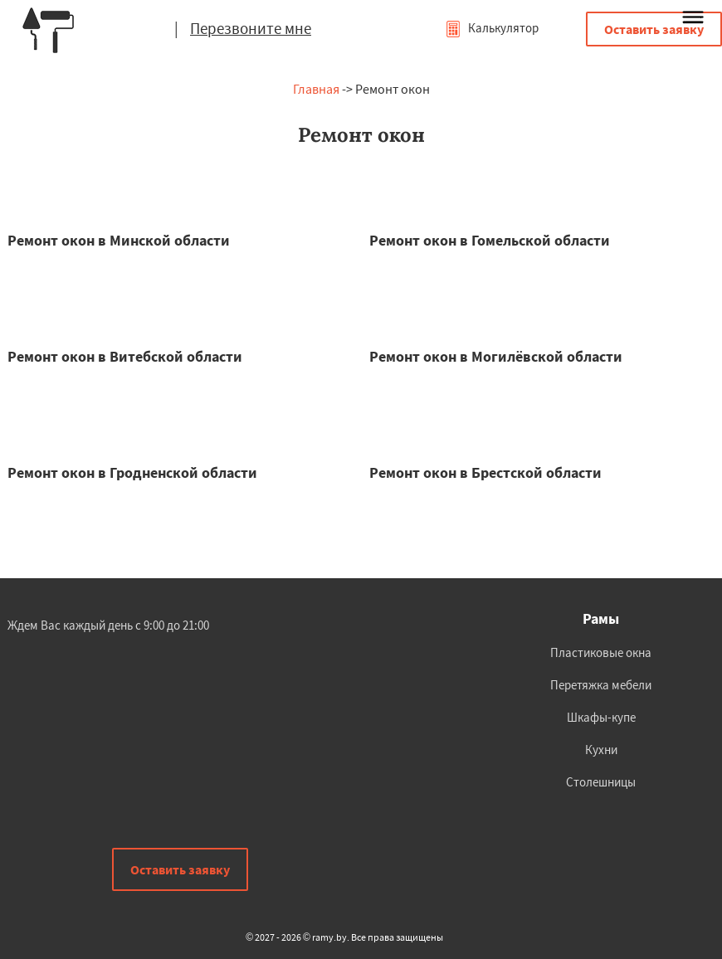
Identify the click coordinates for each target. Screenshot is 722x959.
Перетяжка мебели (600, 685)
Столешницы (601, 782)
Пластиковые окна (600, 652)
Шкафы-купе (601, 717)
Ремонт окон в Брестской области (485, 472)
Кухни (601, 749)
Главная (316, 88)
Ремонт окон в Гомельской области (489, 240)
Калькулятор (492, 28)
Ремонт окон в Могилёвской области (495, 356)
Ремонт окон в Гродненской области (132, 472)
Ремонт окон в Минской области (118, 240)
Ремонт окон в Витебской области (124, 356)
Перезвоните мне (250, 28)
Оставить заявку (654, 29)
